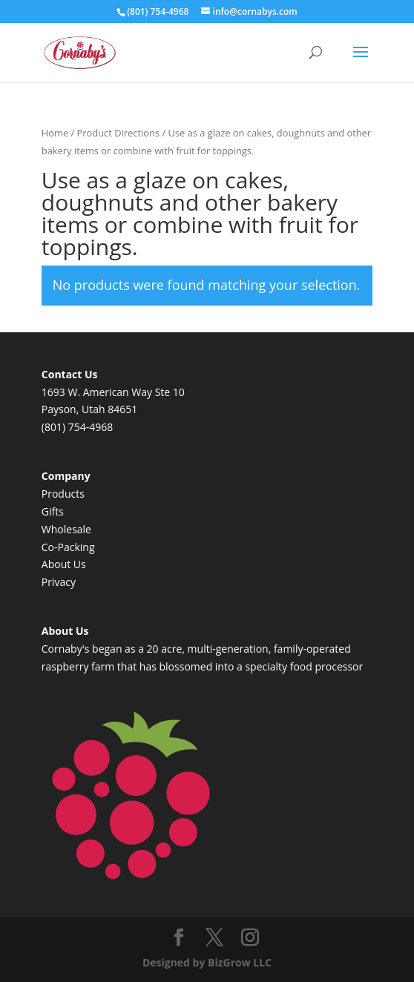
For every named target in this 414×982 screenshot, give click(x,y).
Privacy (59, 582)
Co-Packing (68, 547)
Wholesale (66, 529)
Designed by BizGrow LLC (207, 962)
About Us (64, 564)
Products (63, 494)
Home (55, 132)
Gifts (53, 511)
